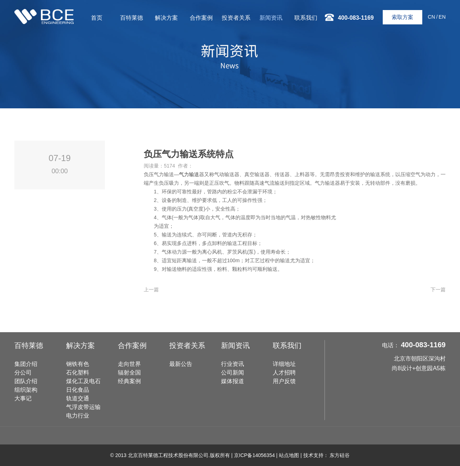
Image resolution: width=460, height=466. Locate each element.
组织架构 (25, 390)
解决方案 (166, 18)
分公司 (23, 372)
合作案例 (201, 18)
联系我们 (305, 18)
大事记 (23, 398)
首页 (96, 18)
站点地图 (289, 455)
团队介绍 (25, 381)
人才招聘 (284, 372)
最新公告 (180, 364)
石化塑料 (77, 372)
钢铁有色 (77, 364)
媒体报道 (232, 381)
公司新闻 (232, 372)
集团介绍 (25, 364)
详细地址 (284, 364)
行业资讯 (232, 364)
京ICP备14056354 (254, 455)
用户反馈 (284, 381)
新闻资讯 (270, 18)
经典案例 (129, 381)
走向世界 (129, 364)
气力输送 (189, 174)
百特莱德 (131, 18)
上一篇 (151, 289)
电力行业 (77, 416)
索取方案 (402, 17)
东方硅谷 (340, 455)
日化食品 (77, 390)
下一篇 (438, 289)
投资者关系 (236, 18)
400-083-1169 (423, 345)
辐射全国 (129, 372)
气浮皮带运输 (83, 407)
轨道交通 (77, 398)
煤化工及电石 (83, 381)
